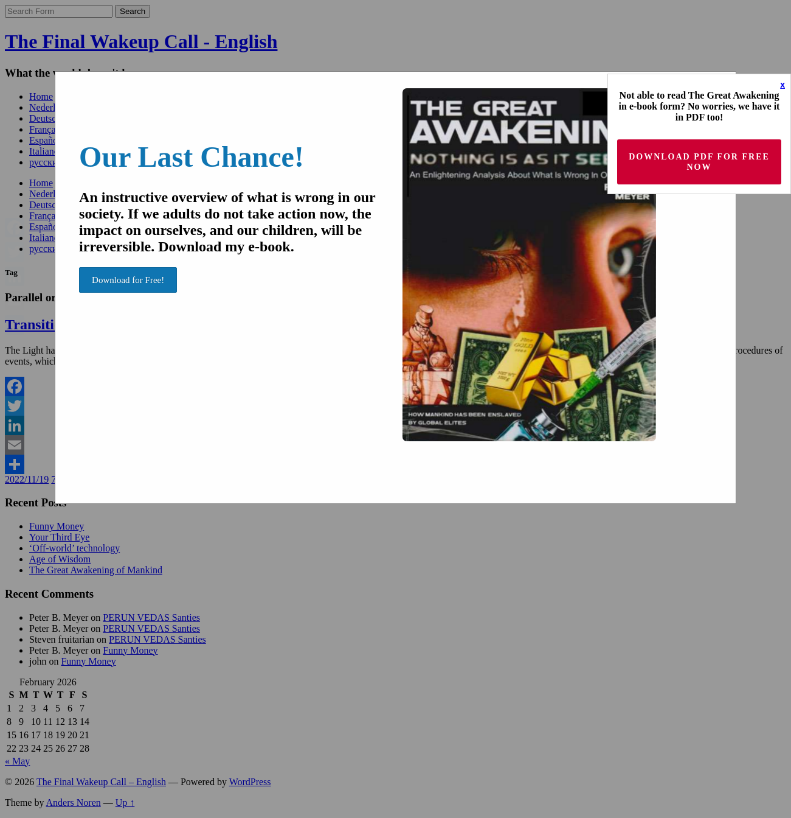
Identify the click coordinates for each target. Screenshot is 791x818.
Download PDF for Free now (699, 162)
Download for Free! (128, 280)
